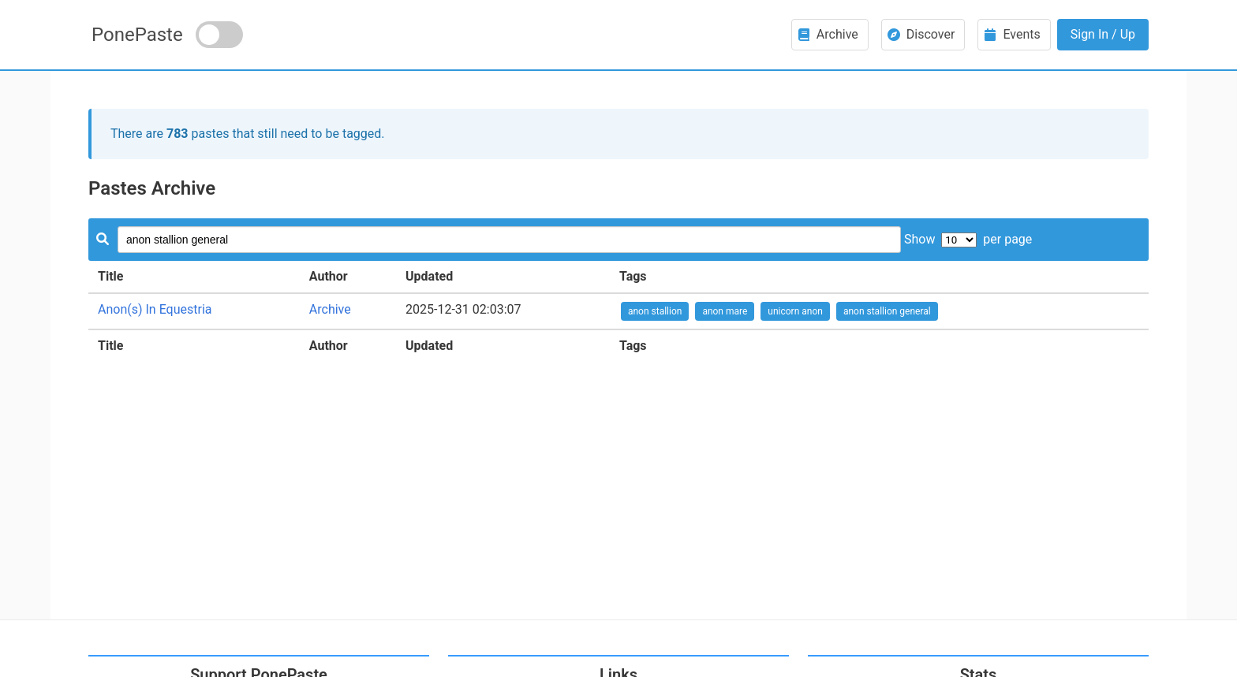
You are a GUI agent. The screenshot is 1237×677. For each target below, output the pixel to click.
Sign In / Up (1103, 34)
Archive (330, 309)
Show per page (968, 239)
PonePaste (137, 35)
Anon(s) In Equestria (155, 309)
